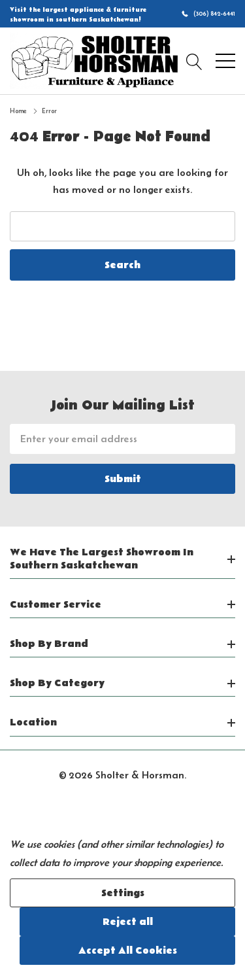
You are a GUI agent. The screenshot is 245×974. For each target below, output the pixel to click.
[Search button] (194, 61)
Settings (122, 892)
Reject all (128, 921)
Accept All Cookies (127, 950)
